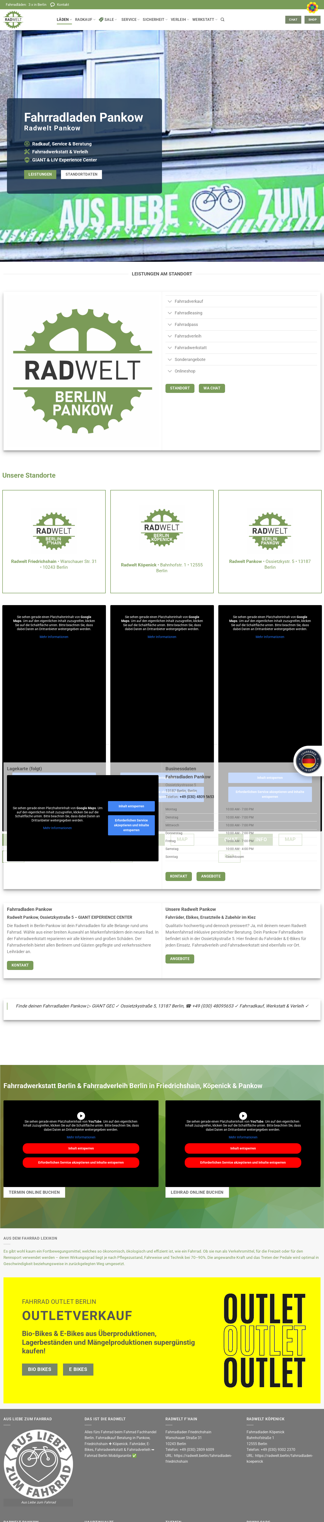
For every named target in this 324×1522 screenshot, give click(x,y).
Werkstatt (204, 19)
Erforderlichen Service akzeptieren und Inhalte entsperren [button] (131, 825)
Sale (108, 19)
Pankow (143, 1438)
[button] (222, 19)
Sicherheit (155, 19)
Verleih (180, 19)
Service (130, 19)
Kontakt (63, 5)
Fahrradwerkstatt (109, 1449)
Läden (64, 19)
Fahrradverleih (138, 1449)
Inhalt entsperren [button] (131, 806)
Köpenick (120, 1444)
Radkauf (85, 19)
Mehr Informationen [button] (54, 637)
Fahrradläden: (26, 5)
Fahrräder (137, 1444)
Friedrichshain (96, 1444)
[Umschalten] (170, 302)
